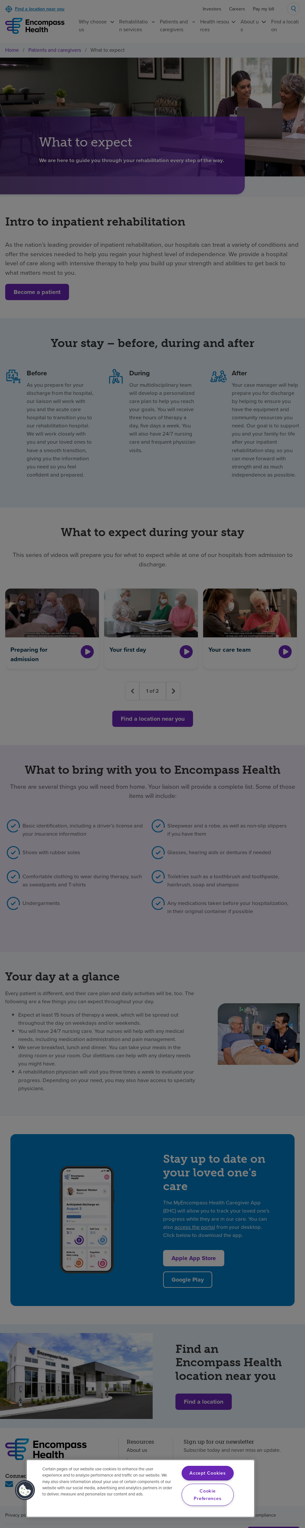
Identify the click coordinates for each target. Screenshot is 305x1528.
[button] (25, 1490)
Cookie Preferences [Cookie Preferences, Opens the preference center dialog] (207, 1494)
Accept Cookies (207, 1473)
